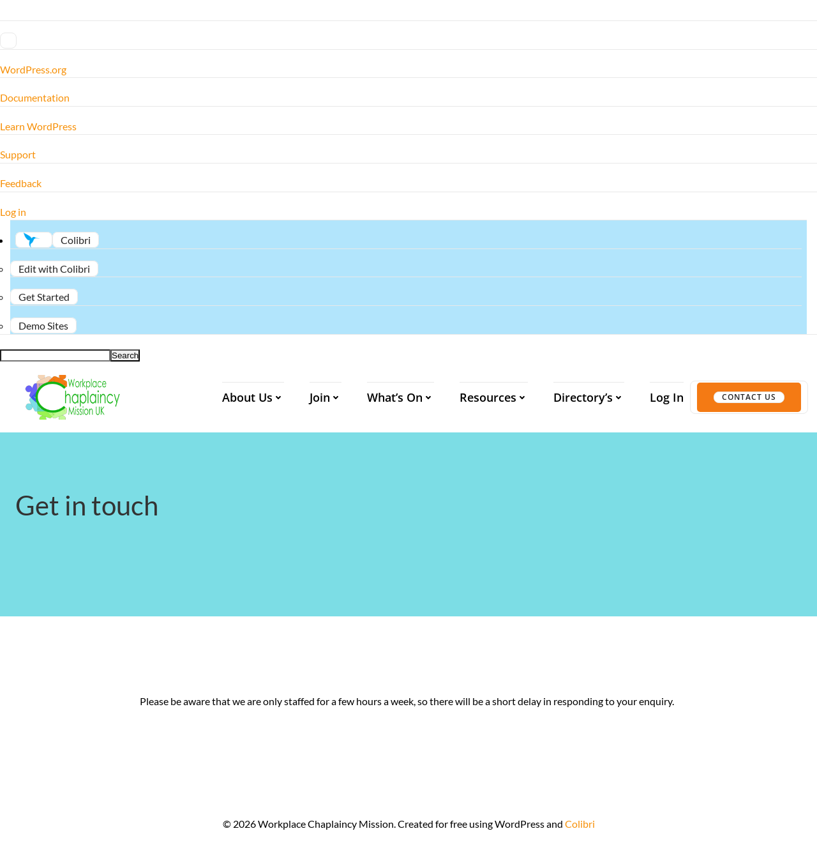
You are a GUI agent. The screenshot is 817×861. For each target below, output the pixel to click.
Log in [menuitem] (13, 212)
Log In (667, 397)
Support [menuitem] (18, 154)
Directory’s (588, 397)
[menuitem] (408, 41)
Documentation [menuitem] (35, 97)
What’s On (400, 397)
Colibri (580, 824)
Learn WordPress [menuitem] (38, 126)
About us (253, 397)
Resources (494, 397)
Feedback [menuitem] (20, 183)
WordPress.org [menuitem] (33, 69)
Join (325, 397)
